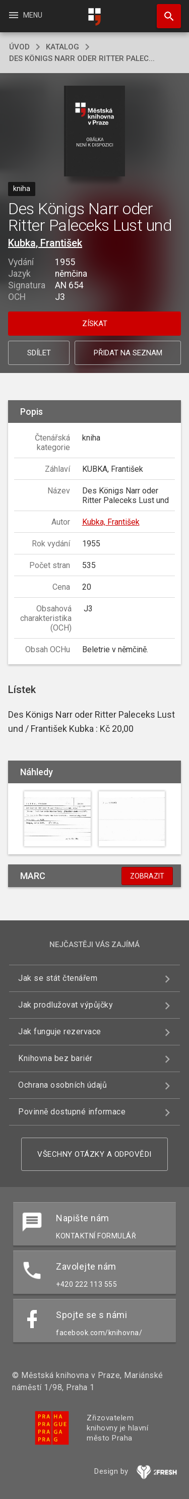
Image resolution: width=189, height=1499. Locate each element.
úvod (19, 46)
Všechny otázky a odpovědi (94, 1154)
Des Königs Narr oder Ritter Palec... (82, 58)
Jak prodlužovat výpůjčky (65, 1005)
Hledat (164, 11)
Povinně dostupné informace (71, 1111)
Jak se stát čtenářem (57, 978)
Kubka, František (45, 243)
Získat (94, 323)
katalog (62, 46)
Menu (25, 15)
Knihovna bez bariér (55, 1058)
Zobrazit (147, 876)
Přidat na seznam (128, 352)
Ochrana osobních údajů (62, 1085)
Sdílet (39, 352)
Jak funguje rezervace (59, 1031)
